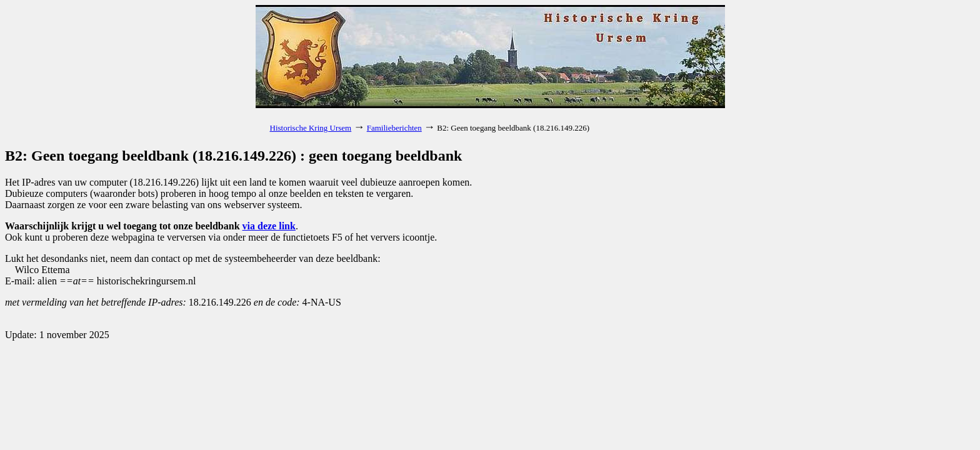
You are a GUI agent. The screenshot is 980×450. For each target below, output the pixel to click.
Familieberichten (394, 127)
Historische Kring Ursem (311, 127)
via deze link (269, 226)
